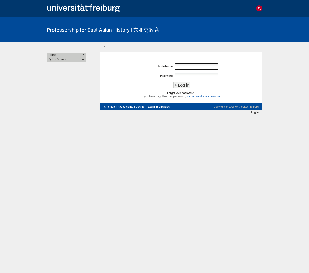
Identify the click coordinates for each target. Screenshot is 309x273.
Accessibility (125, 106)
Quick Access (57, 59)
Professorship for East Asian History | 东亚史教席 (103, 30)
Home (105, 46)
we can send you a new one (203, 96)
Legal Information (159, 106)
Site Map (109, 106)
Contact (140, 106)
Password (166, 75)
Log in (255, 112)
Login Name (165, 66)
